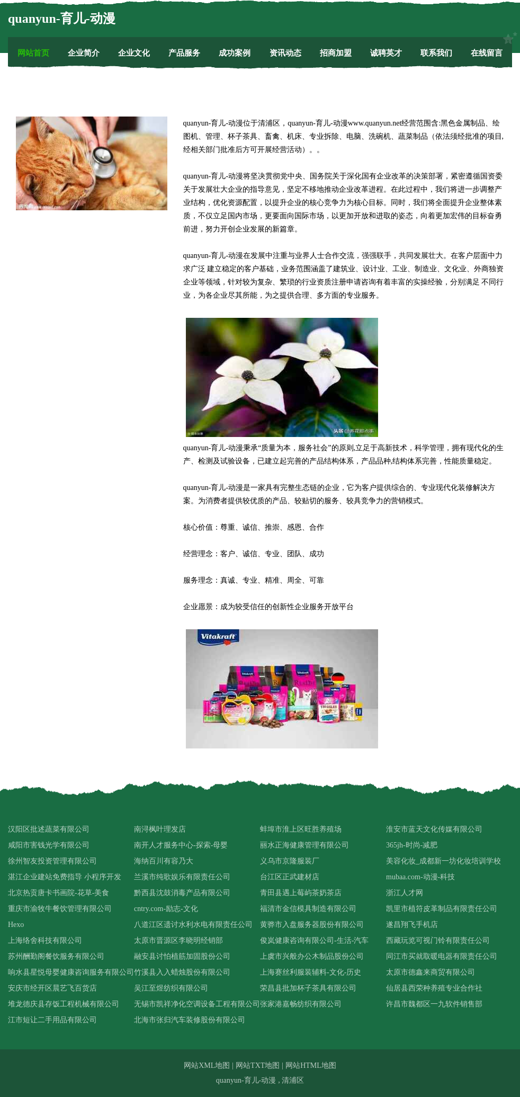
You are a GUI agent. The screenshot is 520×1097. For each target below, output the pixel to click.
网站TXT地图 (258, 1065)
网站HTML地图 (310, 1065)
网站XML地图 (207, 1065)
